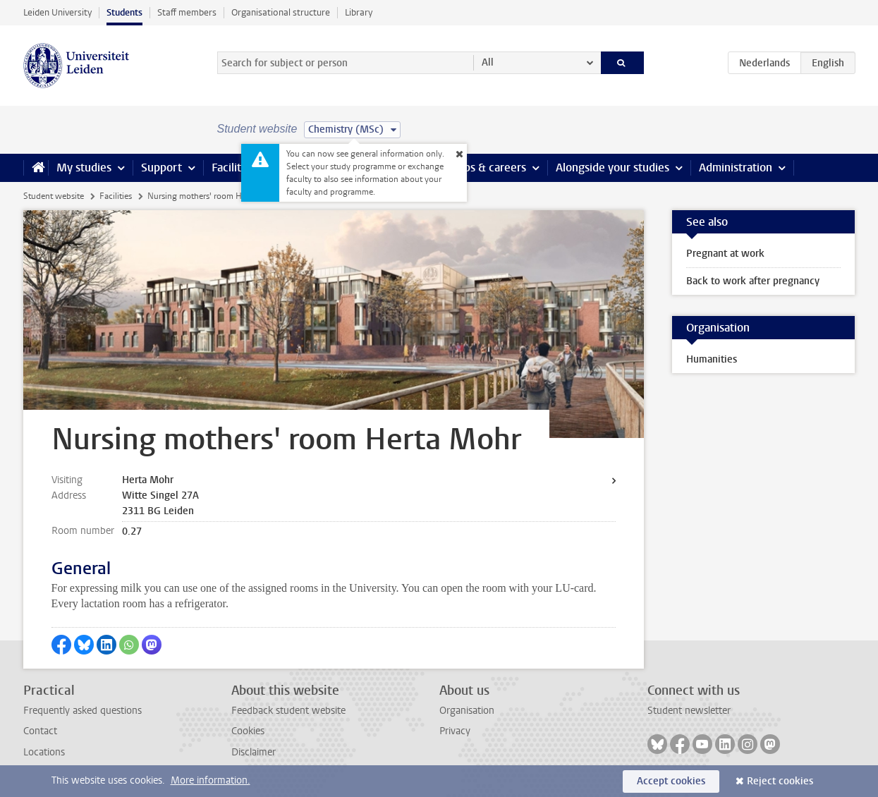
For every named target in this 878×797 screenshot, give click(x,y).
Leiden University (57, 12)
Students (124, 12)
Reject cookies (780, 781)
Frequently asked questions (82, 710)
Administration (735, 167)
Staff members (187, 12)
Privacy (454, 731)
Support (161, 167)
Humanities (711, 359)
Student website (53, 196)
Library (358, 12)
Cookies (247, 731)
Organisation (466, 710)
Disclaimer (253, 752)
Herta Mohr (147, 480)
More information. (210, 780)
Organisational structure (280, 12)
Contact (40, 731)
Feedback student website (288, 710)
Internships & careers (472, 167)
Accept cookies (671, 781)
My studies (83, 167)
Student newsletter (689, 710)
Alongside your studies (612, 167)
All (488, 62)
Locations (44, 752)
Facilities (233, 167)
